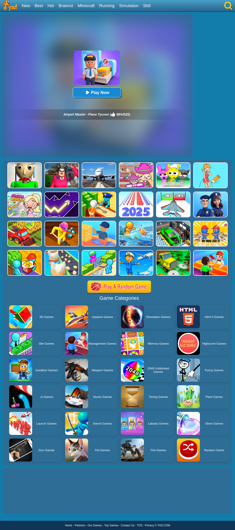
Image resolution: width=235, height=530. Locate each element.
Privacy (149, 525)
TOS (139, 525)
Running (107, 5)
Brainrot (66, 5)
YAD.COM (163, 525)
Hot (51, 5)
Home (68, 525)
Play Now (96, 92)
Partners (80, 525)
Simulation (128, 5)
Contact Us (127, 525)
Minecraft (86, 5)
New (26, 5)
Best (39, 5)
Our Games (95, 525)
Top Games (111, 525)
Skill (147, 5)
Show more (18, 505)
